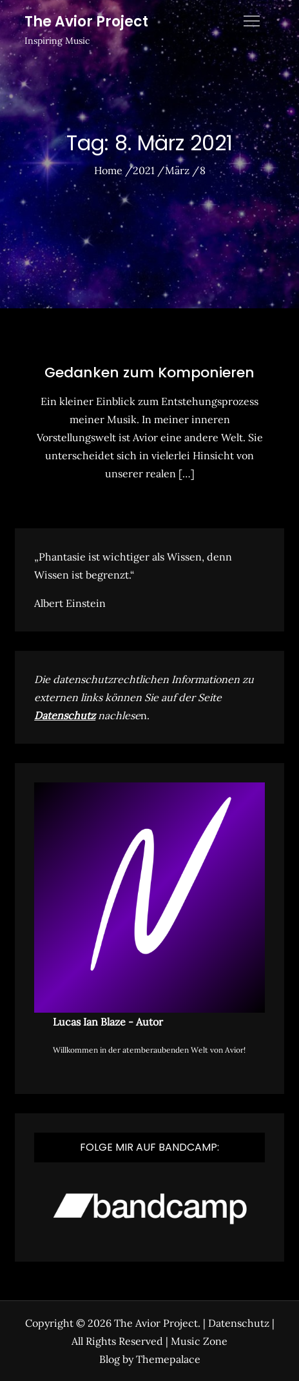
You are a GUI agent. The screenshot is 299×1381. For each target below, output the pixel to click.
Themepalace (168, 1359)
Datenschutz (64, 715)
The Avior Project (86, 22)
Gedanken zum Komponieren (149, 373)
